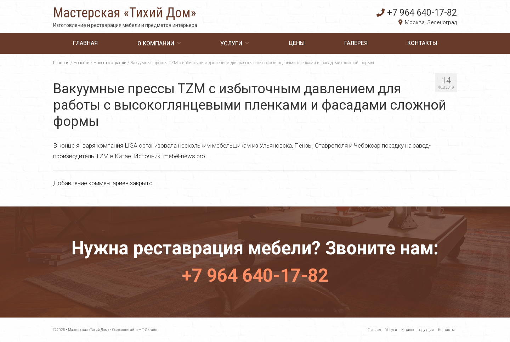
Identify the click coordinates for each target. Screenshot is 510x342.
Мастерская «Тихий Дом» (124, 13)
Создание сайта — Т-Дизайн (134, 330)
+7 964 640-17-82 (416, 12)
